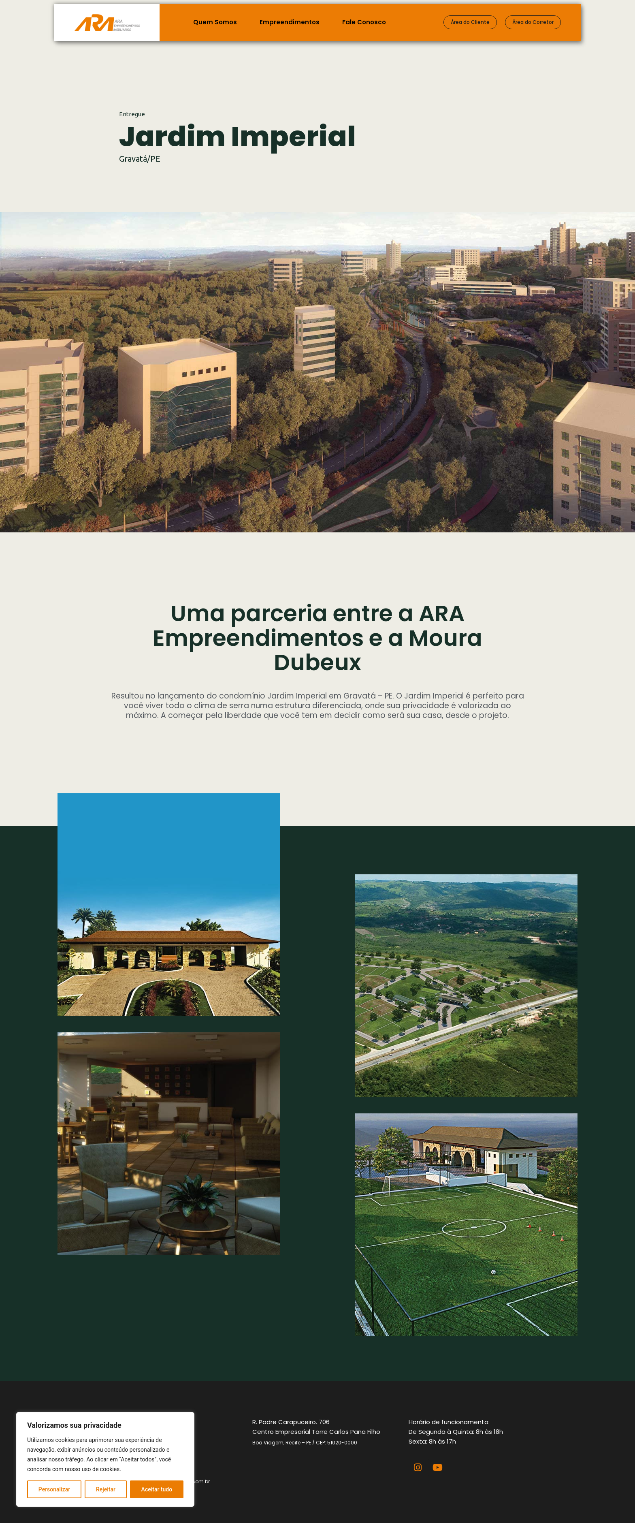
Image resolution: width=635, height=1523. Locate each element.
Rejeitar (105, 1489)
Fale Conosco (364, 22)
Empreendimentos (290, 22)
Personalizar (54, 1489)
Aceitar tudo (157, 1489)
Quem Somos (215, 22)
